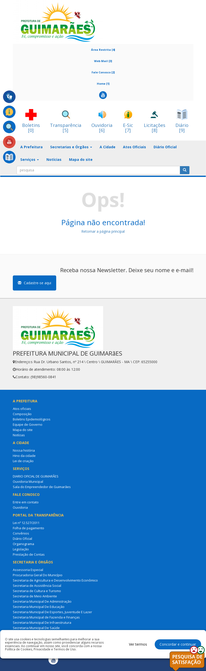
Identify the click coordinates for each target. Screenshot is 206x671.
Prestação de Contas (29, 554)
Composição (22, 414)
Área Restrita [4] (103, 50)
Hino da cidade (24, 455)
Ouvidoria (20, 507)
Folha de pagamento (28, 528)
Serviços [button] (29, 159)
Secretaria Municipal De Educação (38, 606)
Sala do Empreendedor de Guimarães (42, 487)
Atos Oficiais (134, 147)
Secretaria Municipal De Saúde (36, 628)
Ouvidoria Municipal (28, 481)
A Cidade (107, 147)
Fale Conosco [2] (103, 72)
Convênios (21, 533)
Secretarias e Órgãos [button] (71, 147)
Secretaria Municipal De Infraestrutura (42, 622)
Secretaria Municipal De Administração (42, 601)
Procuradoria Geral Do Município (37, 575)
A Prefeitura (31, 147)
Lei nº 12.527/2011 (26, 522)
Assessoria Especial (28, 569)
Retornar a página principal (103, 231)
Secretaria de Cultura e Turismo (37, 591)
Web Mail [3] (103, 61)
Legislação (21, 549)
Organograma (23, 544)
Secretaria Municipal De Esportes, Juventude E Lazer (52, 612)
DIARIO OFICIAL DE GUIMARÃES (35, 476)
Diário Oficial (165, 147)
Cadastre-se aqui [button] (34, 282)
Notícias (53, 159)
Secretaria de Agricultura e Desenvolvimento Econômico (55, 580)
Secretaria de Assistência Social (37, 585)
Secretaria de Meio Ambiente (35, 596)
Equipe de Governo (27, 424)
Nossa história (24, 450)
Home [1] (103, 83)
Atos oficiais (22, 408)
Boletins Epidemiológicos (31, 419)
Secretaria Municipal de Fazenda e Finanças (46, 617)
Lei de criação (23, 461)
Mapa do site (81, 159)
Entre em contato (26, 502)
